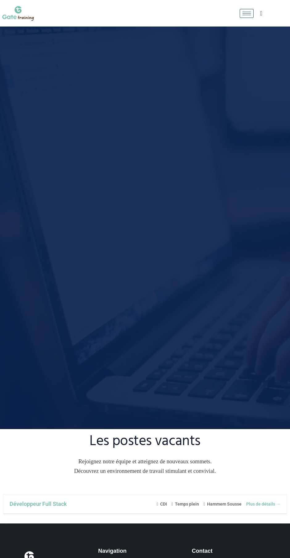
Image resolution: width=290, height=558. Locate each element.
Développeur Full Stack (38, 504)
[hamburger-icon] (247, 13)
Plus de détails (263, 504)
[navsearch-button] (261, 13)
